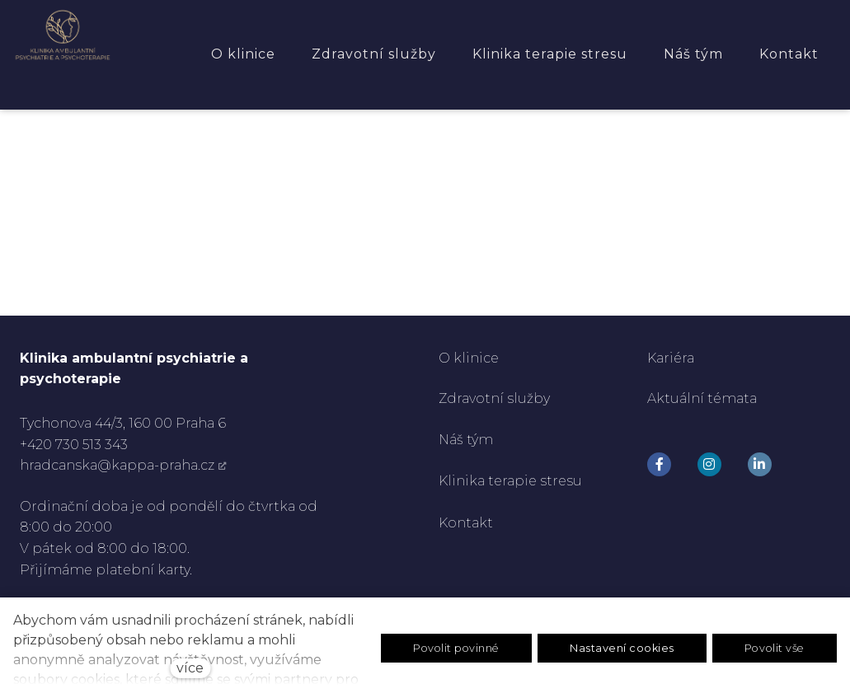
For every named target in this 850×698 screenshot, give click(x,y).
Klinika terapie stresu (510, 481)
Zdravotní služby (494, 399)
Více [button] (809, 54)
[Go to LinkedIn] (760, 464)
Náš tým (467, 439)
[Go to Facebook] (659, 464)
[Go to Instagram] (709, 464)
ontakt (472, 523)
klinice (474, 358)
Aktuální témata (702, 399)
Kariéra (670, 358)
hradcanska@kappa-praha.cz (117, 465)
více (190, 668)
